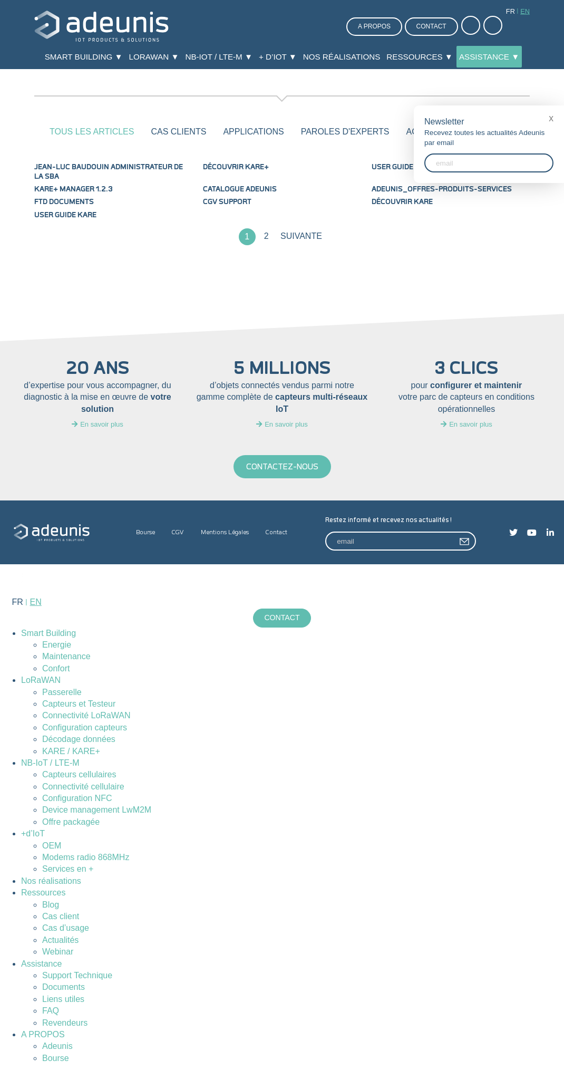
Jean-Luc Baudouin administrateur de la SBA (108, 171)
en (525, 11)
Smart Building (48, 633)
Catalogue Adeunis (240, 189)
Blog (50, 904)
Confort (56, 668)
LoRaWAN (41, 680)
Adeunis (57, 1046)
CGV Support (227, 202)
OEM (51, 845)
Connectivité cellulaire (83, 786)
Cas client (60, 916)
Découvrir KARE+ (236, 167)
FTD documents (64, 202)
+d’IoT (33, 834)
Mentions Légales (225, 532)
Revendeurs (64, 1022)
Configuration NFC (77, 798)
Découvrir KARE (402, 202)
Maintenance (66, 656)
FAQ (50, 1011)
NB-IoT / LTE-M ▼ (218, 56)
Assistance (41, 963)
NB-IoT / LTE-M (50, 762)
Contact (431, 26)
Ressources (43, 893)
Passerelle (62, 692)
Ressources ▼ (419, 56)
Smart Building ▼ (84, 56)
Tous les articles (92, 131)
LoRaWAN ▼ (154, 56)
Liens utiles (63, 999)
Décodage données (78, 739)
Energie (56, 644)
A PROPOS (43, 1034)
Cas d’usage (65, 928)
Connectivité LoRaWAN (86, 715)
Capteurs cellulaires (79, 774)
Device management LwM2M (96, 810)
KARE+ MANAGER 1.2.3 (73, 189)
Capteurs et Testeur (78, 703)
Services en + (67, 869)
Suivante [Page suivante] (301, 236)
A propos (374, 26)
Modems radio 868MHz (85, 857)
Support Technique (77, 975)
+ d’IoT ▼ (278, 56)
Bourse (145, 532)
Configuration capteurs (84, 727)
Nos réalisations (342, 56)
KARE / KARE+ (71, 751)
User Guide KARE (65, 215)
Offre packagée (71, 821)
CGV (178, 532)
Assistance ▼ (489, 56)
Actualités (60, 940)
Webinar (57, 952)
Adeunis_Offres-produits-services (442, 189)
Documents (63, 987)
